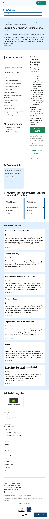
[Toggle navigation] (44, 10)
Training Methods (10, 418)
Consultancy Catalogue (12, 435)
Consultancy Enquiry (11, 432)
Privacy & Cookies (24, 503)
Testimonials (8, 465)
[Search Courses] (23, 14)
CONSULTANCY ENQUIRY (37, 152)
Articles (6, 444)
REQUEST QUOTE (37, 129)
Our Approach (9, 427)
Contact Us (41, 3)
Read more (7, 45)
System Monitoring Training (30, 22)
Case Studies (8, 429)
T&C (5, 473)
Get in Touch (40, 515)
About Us (7, 453)
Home (6, 22)
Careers (7, 468)
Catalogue (7, 415)
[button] (43, 208)
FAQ (5, 470)
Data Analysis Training (15, 22)
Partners (7, 459)
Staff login (24, 518)
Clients (6, 462)
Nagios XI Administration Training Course (16, 24)
